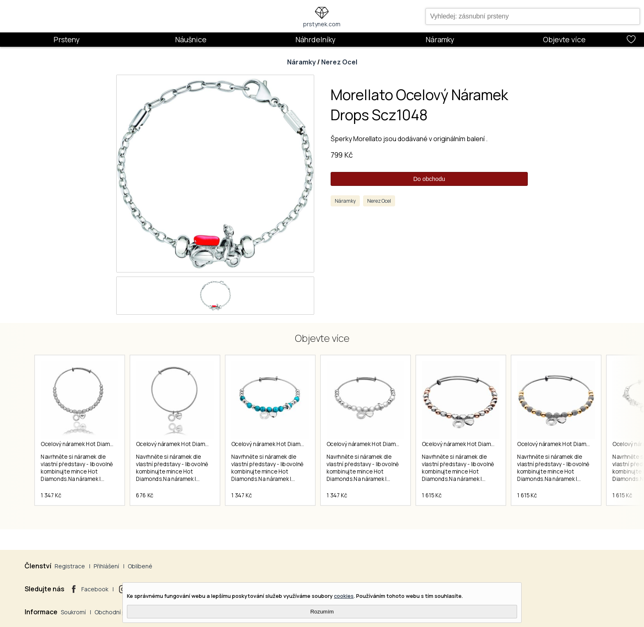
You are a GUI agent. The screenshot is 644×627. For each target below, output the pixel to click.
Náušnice (191, 39)
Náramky (440, 39)
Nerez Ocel (339, 61)
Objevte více (564, 39)
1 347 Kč (51, 495)
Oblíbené (140, 566)
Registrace (70, 566)
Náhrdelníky (315, 39)
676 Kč (145, 495)
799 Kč (342, 155)
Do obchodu (429, 179)
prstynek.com (321, 24)
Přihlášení (106, 566)
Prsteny (66, 39)
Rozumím (322, 612)
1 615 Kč (432, 495)
